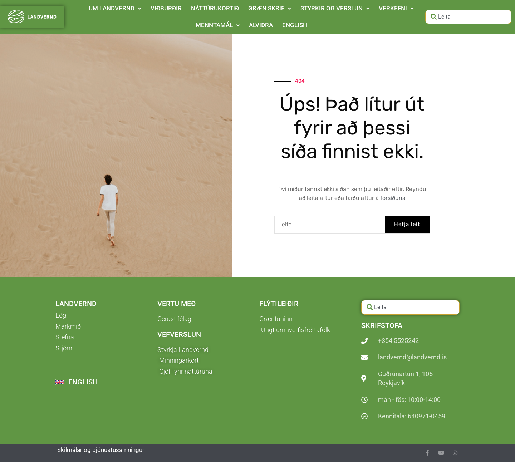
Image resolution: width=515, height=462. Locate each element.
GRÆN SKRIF (269, 8)
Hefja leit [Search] (407, 224)
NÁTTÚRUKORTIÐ (215, 8)
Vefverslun (179, 334)
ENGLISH (294, 25)
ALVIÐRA (261, 25)
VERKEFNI (396, 8)
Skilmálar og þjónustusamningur (100, 449)
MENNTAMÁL (218, 25)
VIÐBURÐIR (166, 8)
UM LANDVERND (115, 8)
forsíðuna (393, 198)
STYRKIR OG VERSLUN (334, 8)
